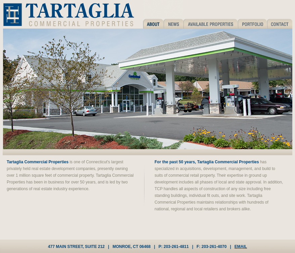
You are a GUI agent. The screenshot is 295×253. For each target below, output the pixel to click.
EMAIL (241, 246)
